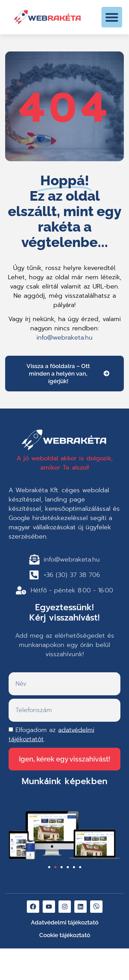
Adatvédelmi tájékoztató (64, 922)
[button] (111, 17)
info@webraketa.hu (64, 337)
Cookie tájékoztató (64, 935)
